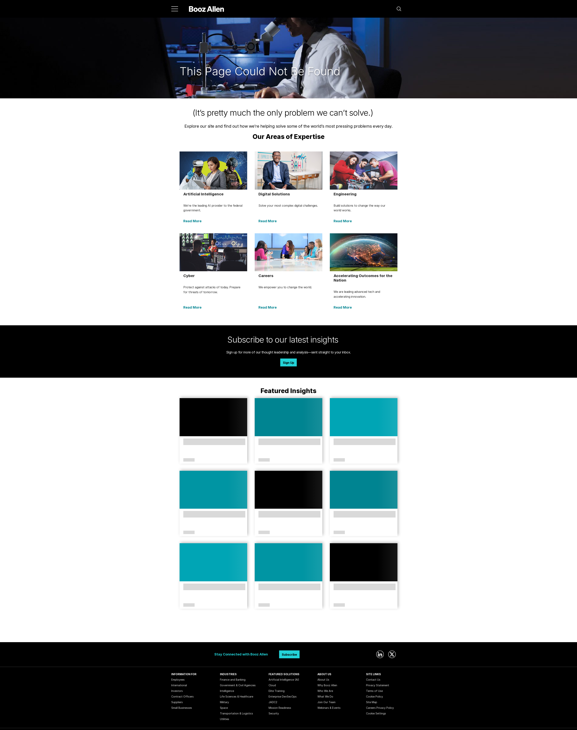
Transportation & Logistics (236, 713)
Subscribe (289, 654)
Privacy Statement (377, 685)
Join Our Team (326, 702)
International (179, 685)
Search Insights (288, 633)
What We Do (325, 696)
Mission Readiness (280, 707)
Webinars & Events (329, 707)
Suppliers (177, 702)
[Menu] (174, 8)
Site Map (371, 702)
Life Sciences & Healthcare (236, 696)
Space (224, 707)
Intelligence (227, 690)
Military (224, 702)
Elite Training (277, 690)
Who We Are (325, 690)
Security (274, 713)
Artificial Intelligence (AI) (284, 679)
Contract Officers (182, 696)
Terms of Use (374, 690)
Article (189, 460)
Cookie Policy (374, 696)
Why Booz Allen (327, 685)
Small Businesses (181, 707)
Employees (178, 679)
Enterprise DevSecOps (283, 696)
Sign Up (288, 363)
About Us (323, 679)
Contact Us (373, 679)
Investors (177, 690)
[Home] (206, 9)
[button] (399, 9)
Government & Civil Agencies (238, 685)
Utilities (224, 719)
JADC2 (273, 702)
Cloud (272, 685)
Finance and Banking (232, 679)
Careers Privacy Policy (380, 707)
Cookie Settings (376, 713)
